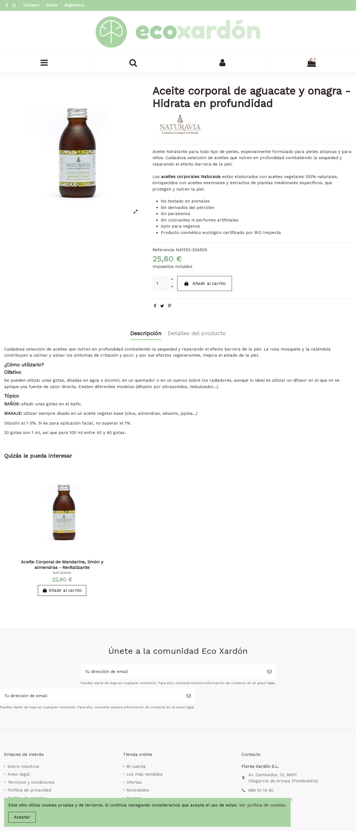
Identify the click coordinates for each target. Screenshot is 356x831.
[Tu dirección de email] (172, 671)
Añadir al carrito (205, 283)
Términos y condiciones (31, 782)
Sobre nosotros (23, 766)
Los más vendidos (144, 774)
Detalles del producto (197, 333)
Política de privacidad (29, 790)
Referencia (163, 249)
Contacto (32, 5)
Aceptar (22, 817)
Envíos (52, 5)
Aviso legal (19, 774)
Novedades (137, 790)
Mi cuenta (136, 766)
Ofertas (134, 782)
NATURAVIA (62, 573)
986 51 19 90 (260, 790)
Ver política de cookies (262, 805)
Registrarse (75, 5)
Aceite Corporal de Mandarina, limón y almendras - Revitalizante (62, 564)
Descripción (145, 333)
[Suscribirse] (269, 671)
